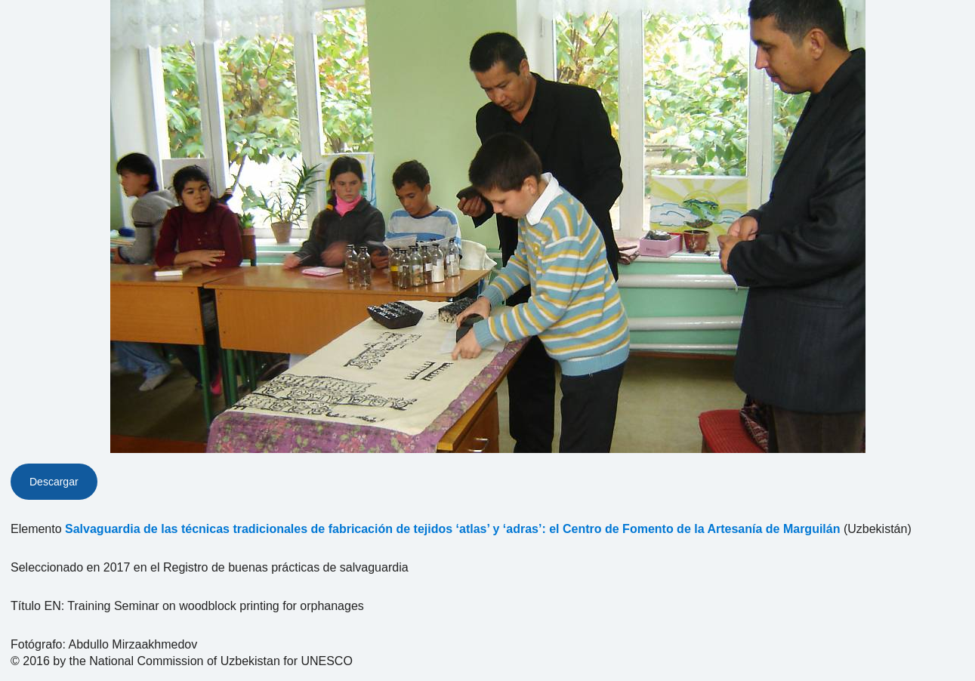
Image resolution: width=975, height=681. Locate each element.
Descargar (54, 482)
